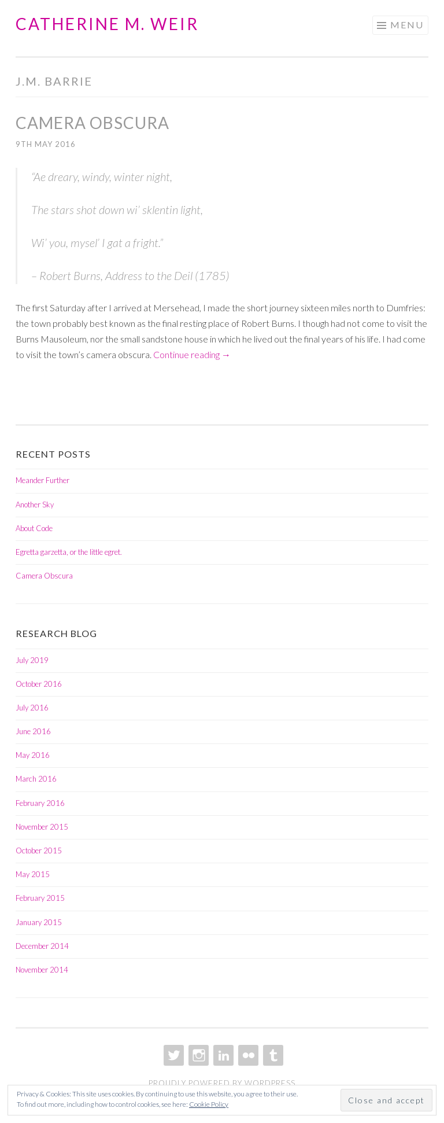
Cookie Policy (208, 1104)
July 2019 (32, 660)
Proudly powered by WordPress (222, 1083)
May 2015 (33, 874)
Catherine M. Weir (107, 24)
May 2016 (33, 755)
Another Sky (35, 504)
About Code (34, 528)
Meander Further (42, 480)
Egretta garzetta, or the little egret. (69, 552)
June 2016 (33, 731)
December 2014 (42, 946)
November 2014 (42, 969)
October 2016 (39, 683)
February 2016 (40, 803)
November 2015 (42, 826)
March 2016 (36, 778)
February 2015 (40, 898)
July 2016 (32, 707)
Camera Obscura (92, 122)
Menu (407, 24)
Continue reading (192, 354)
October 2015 (39, 850)
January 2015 (39, 922)
